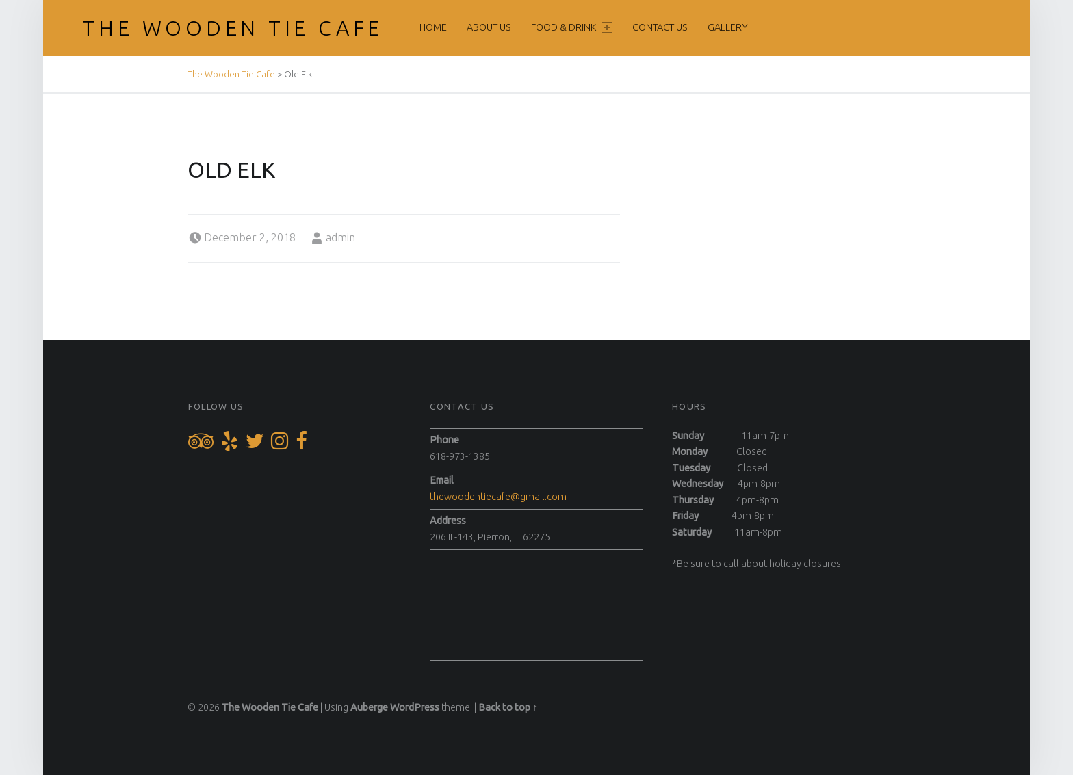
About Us (489, 27)
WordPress (414, 707)
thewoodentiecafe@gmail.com (498, 496)
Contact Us (660, 27)
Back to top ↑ (507, 707)
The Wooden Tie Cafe (232, 28)
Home (433, 27)
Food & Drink (571, 27)
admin (340, 237)
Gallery (728, 27)
